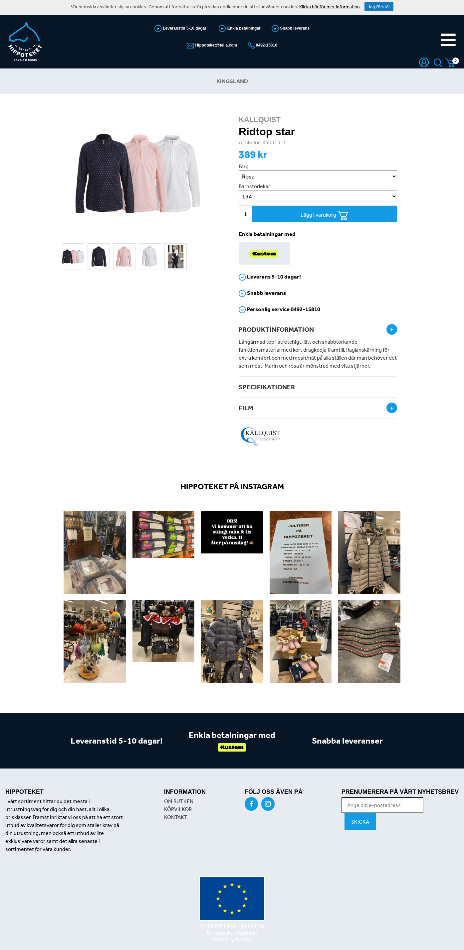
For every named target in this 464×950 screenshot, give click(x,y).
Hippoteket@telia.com (215, 45)
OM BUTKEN (178, 801)
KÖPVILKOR (178, 809)
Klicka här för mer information (329, 7)
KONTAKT (175, 817)
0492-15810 (266, 45)
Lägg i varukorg (324, 215)
